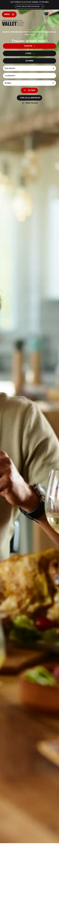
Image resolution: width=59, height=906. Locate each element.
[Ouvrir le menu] (9, 14)
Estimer (29, 61)
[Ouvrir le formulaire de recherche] (29, 90)
